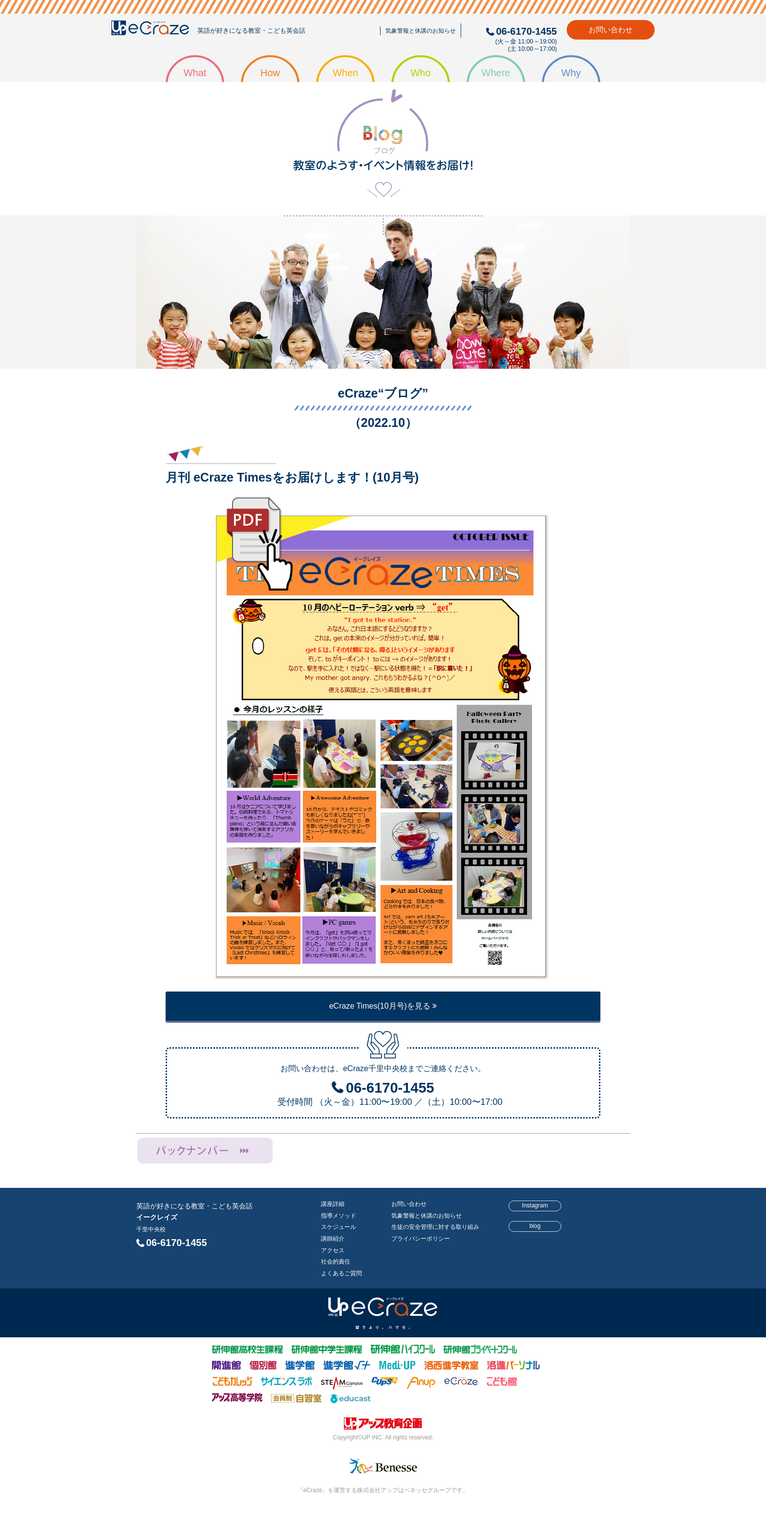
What (195, 72)
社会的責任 (335, 1261)
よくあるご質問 (341, 1273)
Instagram (535, 1205)
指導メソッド (338, 1215)
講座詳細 (332, 1204)
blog (535, 1226)
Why (571, 72)
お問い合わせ (611, 29)
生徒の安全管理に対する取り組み (435, 1227)
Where (496, 72)
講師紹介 (332, 1238)
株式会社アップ (383, 1425)
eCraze (150, 30)
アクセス (332, 1250)
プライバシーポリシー (420, 1238)
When (345, 72)
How (270, 72)
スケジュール (338, 1227)
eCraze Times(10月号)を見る (383, 1006)
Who (420, 72)
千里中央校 (151, 1229)
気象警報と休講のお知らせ (420, 30)
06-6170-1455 (176, 1242)
